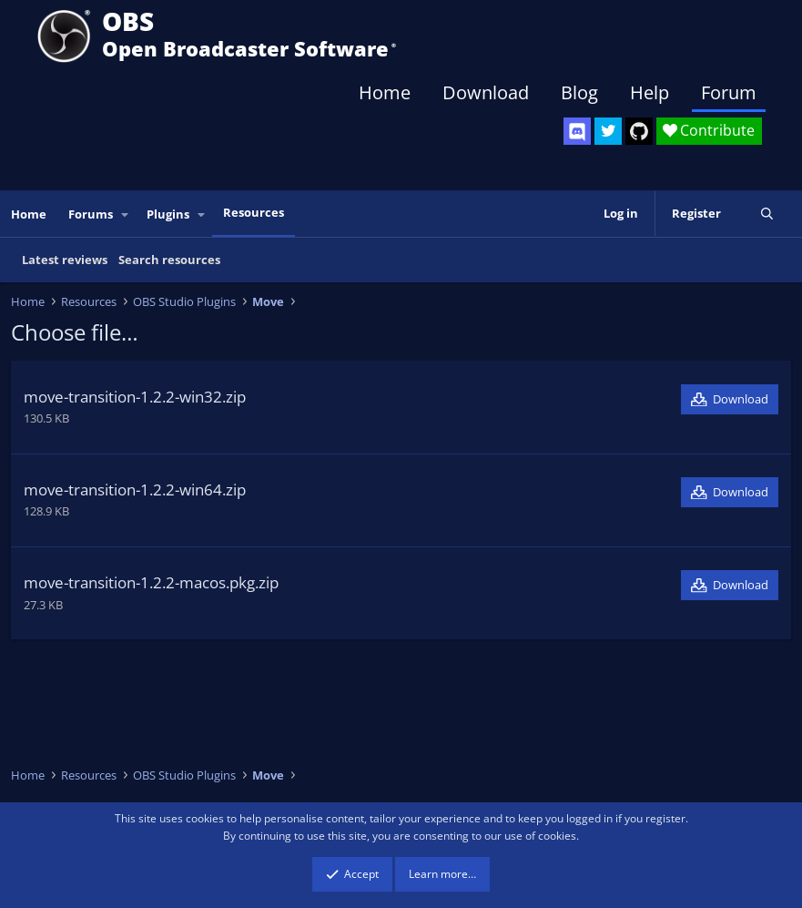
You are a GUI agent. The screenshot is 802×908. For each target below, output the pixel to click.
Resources (253, 212)
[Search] (767, 213)
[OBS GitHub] (639, 131)
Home (385, 92)
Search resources (169, 259)
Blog (579, 92)
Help (649, 92)
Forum (728, 92)
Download (485, 92)
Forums (90, 214)
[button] (126, 214)
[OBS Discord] (577, 131)
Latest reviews (64, 259)
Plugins (168, 214)
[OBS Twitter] (608, 131)
